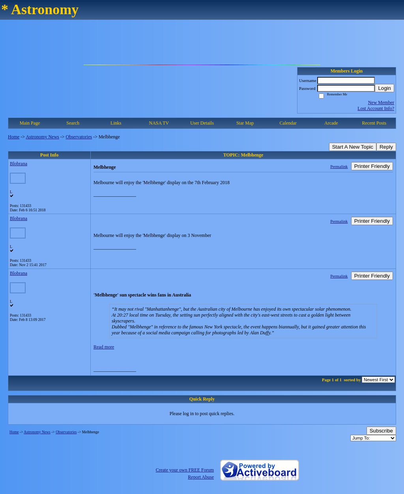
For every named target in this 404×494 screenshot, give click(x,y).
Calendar (288, 123)
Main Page (30, 123)
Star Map (245, 123)
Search (72, 123)
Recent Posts (374, 123)
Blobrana (18, 163)
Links (115, 123)
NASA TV (159, 123)
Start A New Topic (352, 147)
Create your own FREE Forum (185, 470)
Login (384, 88)
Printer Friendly (372, 166)
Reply (386, 147)
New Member (381, 102)
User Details (202, 123)
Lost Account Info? (375, 108)
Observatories (79, 137)
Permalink (339, 166)
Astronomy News (42, 137)
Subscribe (381, 431)
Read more (104, 347)
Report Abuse (201, 477)
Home (13, 137)
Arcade (331, 123)
